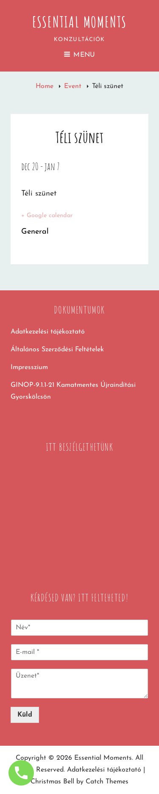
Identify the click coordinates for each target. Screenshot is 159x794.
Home (46, 86)
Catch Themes (107, 781)
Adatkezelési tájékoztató (48, 331)
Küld (24, 714)
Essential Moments (79, 21)
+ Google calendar (47, 215)
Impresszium (29, 367)
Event (74, 86)
